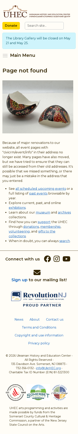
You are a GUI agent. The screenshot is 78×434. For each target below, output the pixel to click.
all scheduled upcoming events (40, 189)
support (44, 222)
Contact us (54, 319)
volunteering (19, 231)
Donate (11, 26)
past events (38, 193)
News (18, 319)
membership (50, 227)
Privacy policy (39, 343)
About (35, 319)
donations (31, 227)
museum (43, 212)
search (64, 241)
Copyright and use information (39, 335)
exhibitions (17, 208)
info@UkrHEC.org (48, 368)
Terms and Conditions (39, 327)
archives (64, 212)
